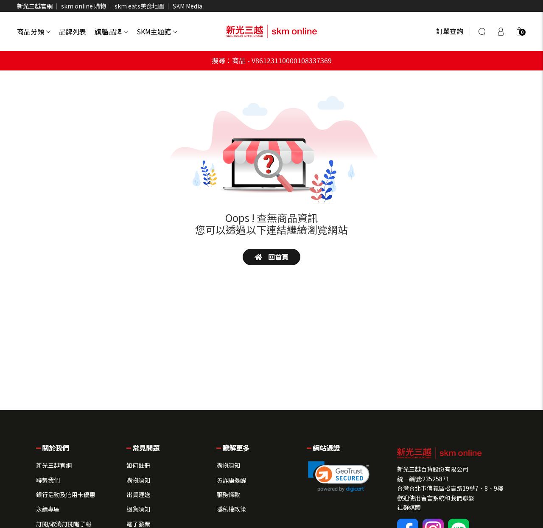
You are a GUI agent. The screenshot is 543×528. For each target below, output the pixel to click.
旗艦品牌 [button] (111, 31)
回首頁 (271, 257)
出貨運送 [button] (138, 494)
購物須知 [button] (138, 480)
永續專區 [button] (48, 509)
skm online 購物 (83, 6)
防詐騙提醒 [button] (231, 480)
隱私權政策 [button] (231, 509)
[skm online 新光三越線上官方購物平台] (271, 31)
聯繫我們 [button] (48, 480)
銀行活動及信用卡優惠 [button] (65, 494)
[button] (519, 31)
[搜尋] (482, 31)
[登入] (500, 31)
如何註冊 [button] (138, 465)
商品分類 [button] (33, 31)
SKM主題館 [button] (157, 31)
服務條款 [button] (228, 494)
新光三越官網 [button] (54, 465)
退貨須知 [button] (138, 509)
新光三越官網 (35, 6)
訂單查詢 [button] (449, 31)
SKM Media (187, 6)
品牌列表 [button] (72, 31)
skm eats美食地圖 (139, 6)
